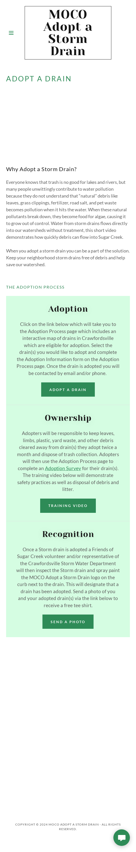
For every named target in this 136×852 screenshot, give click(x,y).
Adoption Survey (63, 468)
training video (68, 505)
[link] (68, 32)
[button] (15, 33)
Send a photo (68, 622)
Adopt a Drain (68, 389)
